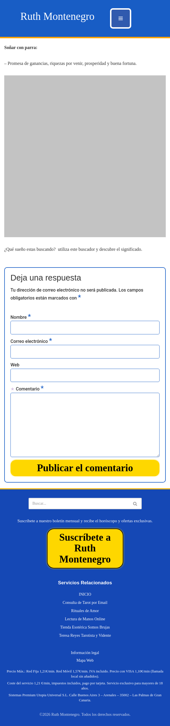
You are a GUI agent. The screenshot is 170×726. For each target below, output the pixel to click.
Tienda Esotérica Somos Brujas (85, 627)
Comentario (30, 388)
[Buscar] (79, 503)
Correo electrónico (31, 341)
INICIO (85, 594)
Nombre (20, 316)
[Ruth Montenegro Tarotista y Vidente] (57, 16)
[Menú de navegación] (120, 18)
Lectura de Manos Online (85, 619)
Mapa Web (84, 660)
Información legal (85, 653)
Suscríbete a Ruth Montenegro (85, 548)
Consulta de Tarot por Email (85, 602)
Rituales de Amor (85, 611)
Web (14, 365)
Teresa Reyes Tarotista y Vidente (85, 635)
